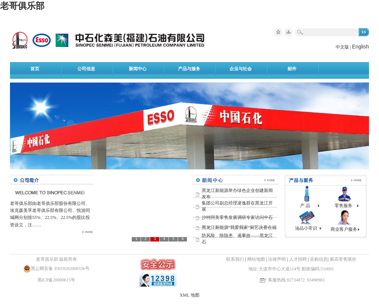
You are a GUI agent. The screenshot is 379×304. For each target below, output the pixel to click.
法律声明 (277, 259)
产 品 (305, 205)
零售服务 (343, 205)
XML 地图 (189, 295)
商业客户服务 (344, 229)
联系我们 (235, 259)
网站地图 (256, 259)
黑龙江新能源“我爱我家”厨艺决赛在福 (239, 227)
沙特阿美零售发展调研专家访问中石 (237, 217)
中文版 (342, 47)
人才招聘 (298, 259)
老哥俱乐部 (22, 6)
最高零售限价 (343, 259)
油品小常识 (306, 228)
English (360, 47)
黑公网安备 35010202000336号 (60, 268)
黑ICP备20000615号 (56, 280)
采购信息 (319, 259)
